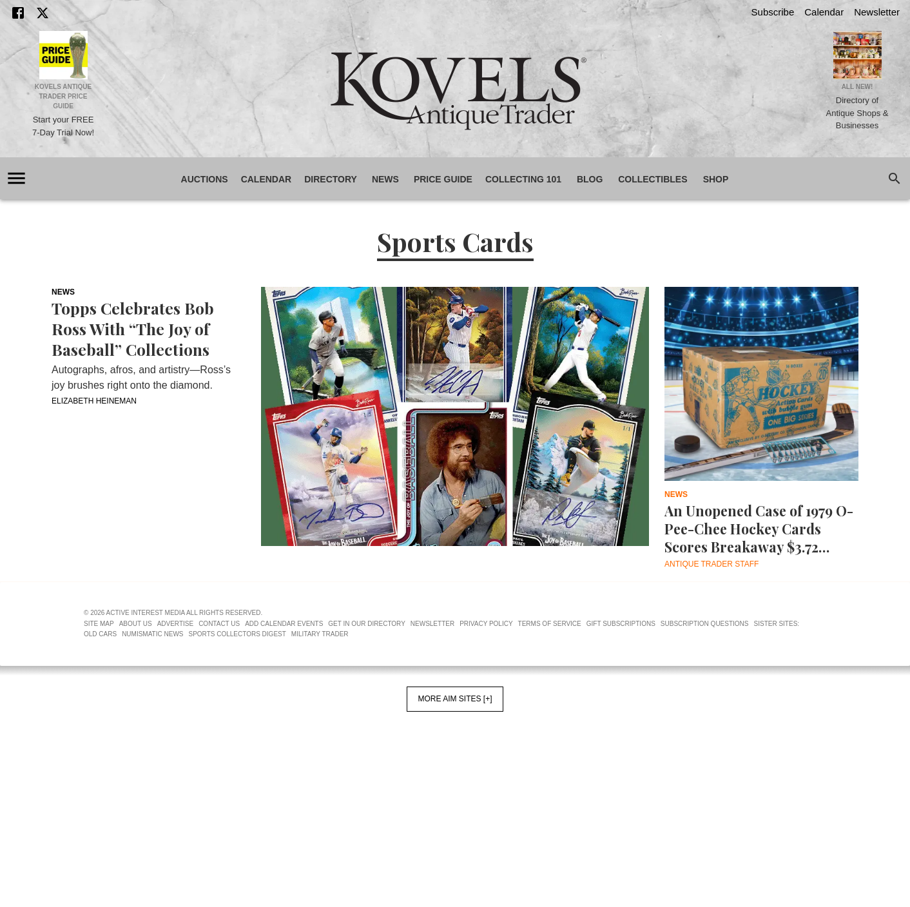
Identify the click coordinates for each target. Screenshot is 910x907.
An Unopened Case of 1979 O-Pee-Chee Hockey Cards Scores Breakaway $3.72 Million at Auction (758, 529)
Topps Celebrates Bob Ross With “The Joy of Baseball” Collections (133, 329)
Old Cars (100, 692)
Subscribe (773, 11)
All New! (857, 86)
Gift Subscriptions (620, 681)
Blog (589, 179)
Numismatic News (152, 692)
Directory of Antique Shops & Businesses (857, 112)
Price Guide (443, 179)
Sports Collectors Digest (237, 692)
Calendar (824, 11)
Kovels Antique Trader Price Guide (63, 96)
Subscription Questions (705, 681)
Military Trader (320, 692)
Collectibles (652, 179)
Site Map (99, 681)
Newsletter (877, 11)
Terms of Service (549, 681)
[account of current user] (16, 178)
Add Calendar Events (284, 681)
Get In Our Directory (366, 681)
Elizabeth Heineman (94, 400)
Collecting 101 (523, 179)
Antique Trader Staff (711, 564)
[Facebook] (18, 13)
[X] (42, 13)
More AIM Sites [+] (455, 756)
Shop (716, 179)
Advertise (175, 681)
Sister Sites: (777, 681)
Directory (330, 179)
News (385, 179)
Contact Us (219, 681)
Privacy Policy (486, 681)
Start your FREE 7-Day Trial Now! (63, 126)
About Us (135, 681)
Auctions (204, 179)
